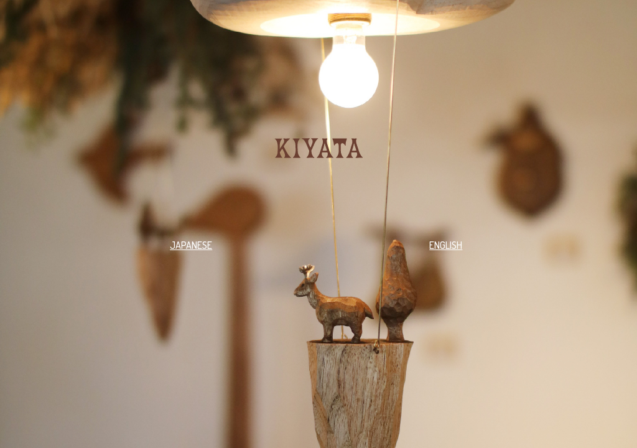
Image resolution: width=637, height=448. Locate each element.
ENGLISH (445, 245)
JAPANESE (191, 245)
